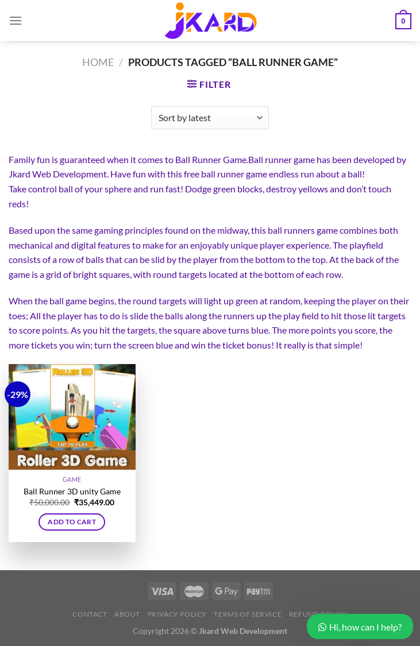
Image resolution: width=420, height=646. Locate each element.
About (127, 614)
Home (98, 62)
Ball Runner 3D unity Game (72, 491)
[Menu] (15, 20)
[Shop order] (210, 117)
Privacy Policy (177, 614)
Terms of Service (248, 614)
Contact (89, 614)
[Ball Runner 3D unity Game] (72, 417)
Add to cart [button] (72, 521)
